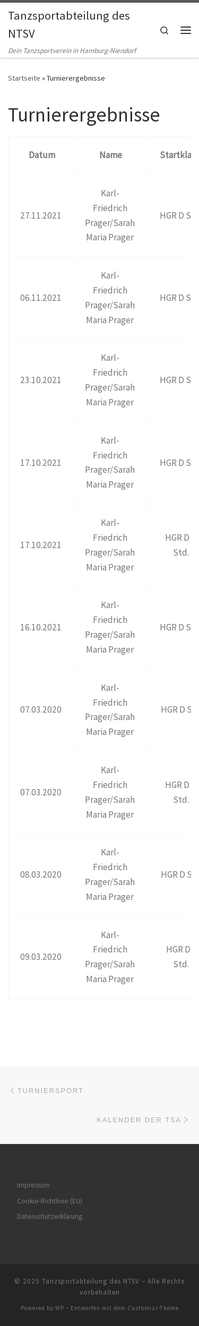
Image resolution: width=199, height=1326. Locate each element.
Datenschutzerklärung (49, 1216)
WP (59, 1308)
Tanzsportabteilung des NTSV (91, 1281)
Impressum (33, 1185)
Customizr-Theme (153, 1308)
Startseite (24, 78)
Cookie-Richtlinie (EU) (49, 1201)
